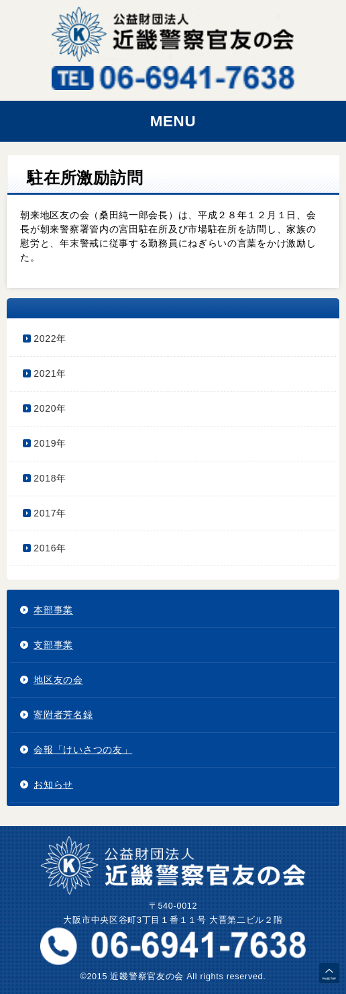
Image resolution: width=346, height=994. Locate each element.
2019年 (50, 443)
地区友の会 (58, 679)
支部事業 (53, 644)
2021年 (50, 373)
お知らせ (53, 784)
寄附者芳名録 (63, 714)
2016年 (50, 548)
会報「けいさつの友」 (83, 749)
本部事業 (53, 609)
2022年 (50, 338)
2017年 (50, 513)
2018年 (50, 478)
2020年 (50, 408)
